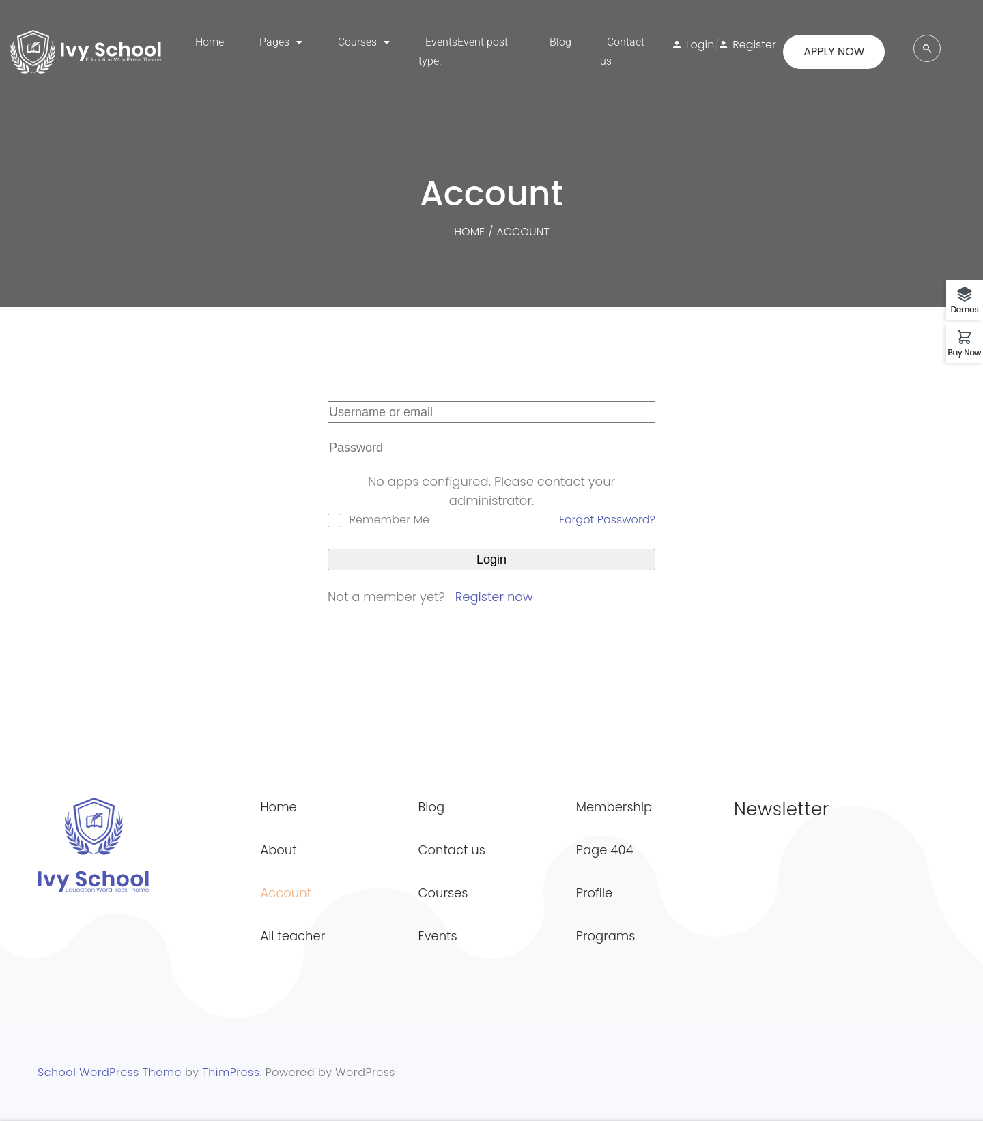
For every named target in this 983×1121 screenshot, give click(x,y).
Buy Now (965, 352)
